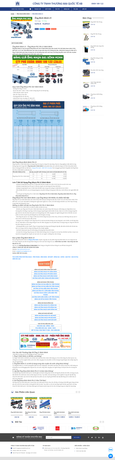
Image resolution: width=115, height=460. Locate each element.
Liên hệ (84, 9)
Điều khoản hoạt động (81, 448)
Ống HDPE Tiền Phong (96, 22)
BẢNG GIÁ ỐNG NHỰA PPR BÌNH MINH (45, 274)
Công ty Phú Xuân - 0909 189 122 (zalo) (42, 168)
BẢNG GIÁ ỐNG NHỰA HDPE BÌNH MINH (45, 276)
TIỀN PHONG (36, 257)
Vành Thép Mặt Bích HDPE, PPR (96, 82)
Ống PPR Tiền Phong (96, 34)
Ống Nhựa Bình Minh (23, 14)
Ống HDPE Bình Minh (16, 412)
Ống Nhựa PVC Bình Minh (30, 412)
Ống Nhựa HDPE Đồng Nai (96, 94)
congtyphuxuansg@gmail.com (23, 251)
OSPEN (62, 257)
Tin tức (57, 9)
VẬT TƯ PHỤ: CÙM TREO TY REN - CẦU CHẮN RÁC (45, 330)
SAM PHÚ (67, 257)
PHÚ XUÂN (15, 257)
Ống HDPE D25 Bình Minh (73, 412)
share (54, 29)
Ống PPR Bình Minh (45, 412)
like (36, 29)
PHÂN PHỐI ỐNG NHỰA (25, 257)
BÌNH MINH (44, 257)
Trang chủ (37, 9)
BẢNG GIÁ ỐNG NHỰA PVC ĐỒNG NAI (45, 305)
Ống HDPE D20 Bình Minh (59, 412)
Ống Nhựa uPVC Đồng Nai (96, 106)
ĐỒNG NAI (57, 257)
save (48, 29)
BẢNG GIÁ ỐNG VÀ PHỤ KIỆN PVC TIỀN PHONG (45, 284)
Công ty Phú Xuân (33, 239)
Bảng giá (66, 9)
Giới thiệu (48, 9)
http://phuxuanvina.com (23, 249)
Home (12, 14)
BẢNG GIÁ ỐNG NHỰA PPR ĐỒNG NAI (45, 307)
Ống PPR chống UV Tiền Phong (97, 58)
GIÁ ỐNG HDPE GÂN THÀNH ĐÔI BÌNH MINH (46, 278)
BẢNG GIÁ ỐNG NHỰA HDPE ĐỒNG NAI (45, 309)
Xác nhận (76, 437)
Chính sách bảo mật (81, 451)
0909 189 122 (97, 3)
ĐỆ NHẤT (50, 257)
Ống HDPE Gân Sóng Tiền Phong (97, 46)
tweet (42, 29)
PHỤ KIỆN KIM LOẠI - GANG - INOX (45, 328)
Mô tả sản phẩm (17, 43)
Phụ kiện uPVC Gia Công (97, 70)
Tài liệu (75, 9)
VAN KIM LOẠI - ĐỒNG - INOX (45, 326)
